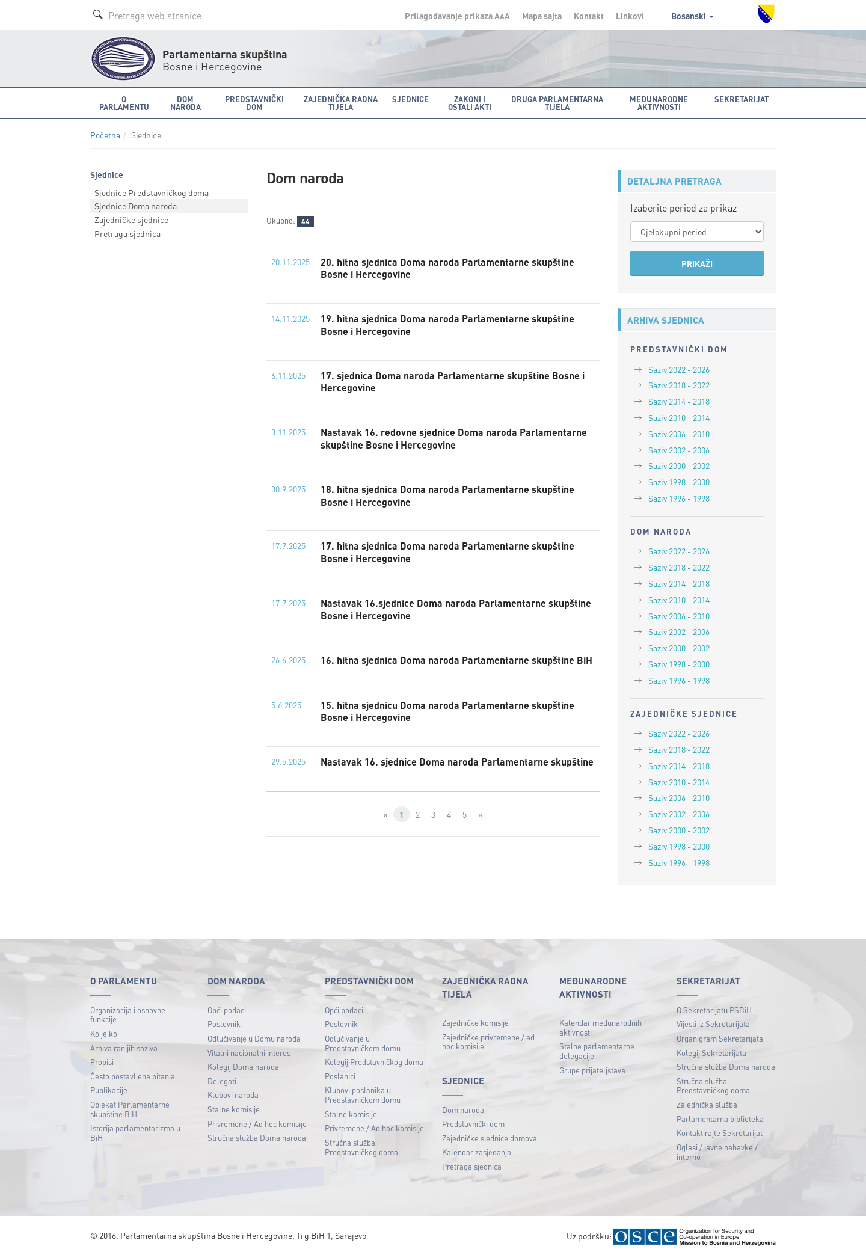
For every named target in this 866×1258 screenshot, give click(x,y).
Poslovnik (224, 1024)
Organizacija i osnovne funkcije (127, 1015)
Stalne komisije (233, 1109)
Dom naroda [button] (185, 103)
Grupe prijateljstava (592, 1070)
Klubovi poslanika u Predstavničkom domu (363, 1095)
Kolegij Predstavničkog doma (374, 1062)
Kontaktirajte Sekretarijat (720, 1133)
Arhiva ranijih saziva (124, 1048)
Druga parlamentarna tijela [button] (557, 103)
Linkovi (630, 15)
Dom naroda (463, 1110)
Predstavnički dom (473, 1123)
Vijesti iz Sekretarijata (713, 1024)
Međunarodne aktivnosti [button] (659, 103)
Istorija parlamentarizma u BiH (135, 1133)
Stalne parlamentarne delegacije (596, 1051)
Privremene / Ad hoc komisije (257, 1123)
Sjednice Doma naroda (135, 205)
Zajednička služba (707, 1104)
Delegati (221, 1081)
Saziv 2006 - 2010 (679, 433)
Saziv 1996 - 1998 (679, 497)
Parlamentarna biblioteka (720, 1119)
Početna (105, 135)
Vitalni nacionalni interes (248, 1053)
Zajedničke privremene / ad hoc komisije (488, 1042)
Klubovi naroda (233, 1095)
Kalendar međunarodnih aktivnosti (600, 1027)
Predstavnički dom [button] (254, 103)
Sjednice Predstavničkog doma (151, 192)
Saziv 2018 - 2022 (679, 384)
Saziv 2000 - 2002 (679, 465)
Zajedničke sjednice (131, 219)
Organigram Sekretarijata (720, 1038)
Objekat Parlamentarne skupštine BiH (130, 1109)
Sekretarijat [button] (741, 99)
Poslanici (340, 1076)
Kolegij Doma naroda (243, 1066)
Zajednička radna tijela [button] (341, 103)
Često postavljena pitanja (132, 1076)
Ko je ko (103, 1033)
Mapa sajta (542, 15)
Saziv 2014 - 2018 (679, 401)
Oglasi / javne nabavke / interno (717, 1152)
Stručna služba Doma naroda (256, 1137)
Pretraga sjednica (127, 233)
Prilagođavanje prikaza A (457, 15)
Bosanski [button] (692, 15)
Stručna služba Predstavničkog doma (361, 1147)
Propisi (102, 1062)
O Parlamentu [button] (124, 103)
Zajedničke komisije (475, 1022)
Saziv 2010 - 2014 (679, 417)
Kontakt (589, 15)
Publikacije (108, 1090)
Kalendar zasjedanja (476, 1152)
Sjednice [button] (410, 99)
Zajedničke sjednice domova (489, 1138)
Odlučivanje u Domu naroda (254, 1038)
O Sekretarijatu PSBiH (714, 1010)
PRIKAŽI (697, 263)
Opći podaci (226, 1010)
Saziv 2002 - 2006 (679, 449)
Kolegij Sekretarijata (711, 1053)
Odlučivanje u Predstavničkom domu (363, 1043)
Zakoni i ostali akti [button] (469, 103)
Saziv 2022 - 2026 (679, 369)
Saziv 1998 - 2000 (679, 481)
